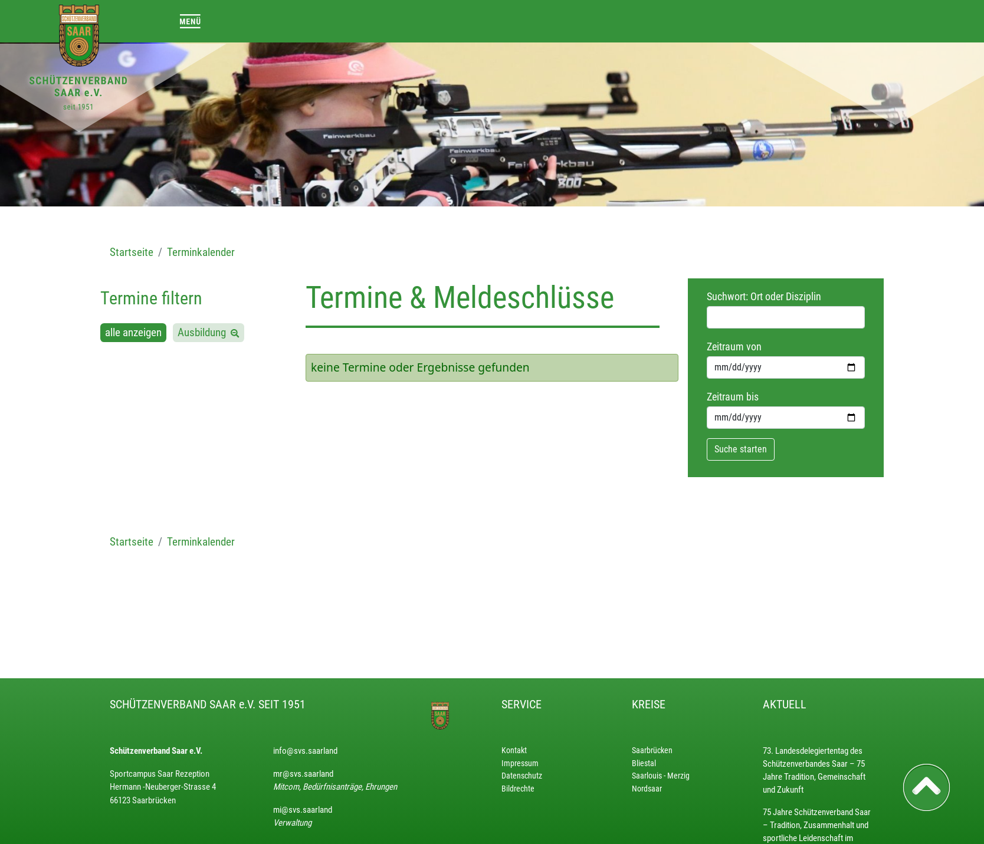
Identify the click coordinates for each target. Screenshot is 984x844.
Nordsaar (647, 789)
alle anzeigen (133, 332)
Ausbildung (204, 332)
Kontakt (514, 751)
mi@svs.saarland (302, 809)
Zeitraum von (734, 347)
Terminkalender (201, 252)
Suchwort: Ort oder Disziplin (764, 297)
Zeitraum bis (733, 397)
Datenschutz (521, 776)
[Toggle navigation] (190, 21)
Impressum (520, 763)
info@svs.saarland (305, 751)
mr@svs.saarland (303, 774)
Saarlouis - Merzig (661, 776)
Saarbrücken (652, 751)
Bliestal (644, 763)
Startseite (131, 252)
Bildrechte (517, 789)
